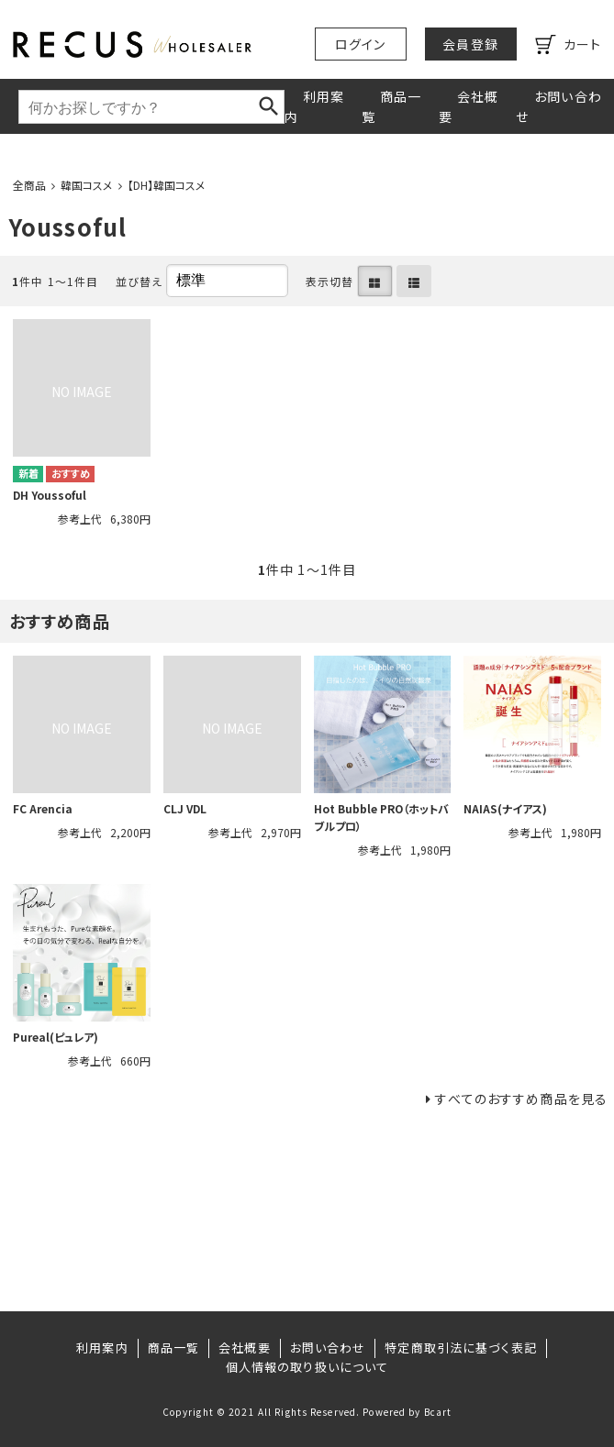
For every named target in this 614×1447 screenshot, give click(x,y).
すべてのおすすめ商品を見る (521, 1098)
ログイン (360, 44)
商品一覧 (391, 106)
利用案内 (314, 106)
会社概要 (468, 106)
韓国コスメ (87, 185)
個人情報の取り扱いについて (307, 1366)
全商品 (29, 185)
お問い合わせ (559, 106)
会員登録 (469, 44)
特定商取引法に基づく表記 (460, 1347)
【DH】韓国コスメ (167, 185)
